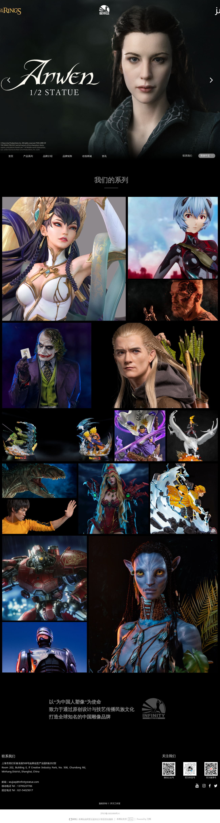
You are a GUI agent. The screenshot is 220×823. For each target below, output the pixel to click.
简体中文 (205, 155)
